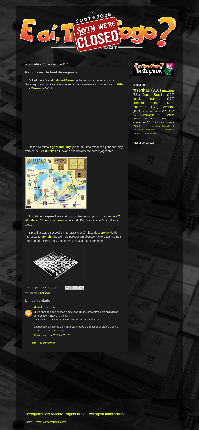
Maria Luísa (41, 307)
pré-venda (106, 232)
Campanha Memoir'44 (144, 129)
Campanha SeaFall (159, 126)
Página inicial (75, 414)
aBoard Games (65, 80)
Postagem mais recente (44, 414)
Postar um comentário (42, 343)
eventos (168, 107)
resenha (61, 220)
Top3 (171, 111)
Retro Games (158, 118)
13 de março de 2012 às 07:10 (51, 335)
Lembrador (149, 133)
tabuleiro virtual (151, 111)
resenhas (141, 90)
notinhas (45, 292)
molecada (139, 107)
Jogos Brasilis (153, 94)
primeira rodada (146, 102)
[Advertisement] (74, 381)
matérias (168, 90)
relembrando (147, 114)
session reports (146, 98)
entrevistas (139, 122)
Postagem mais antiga (105, 414)
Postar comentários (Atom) (50, 421)
